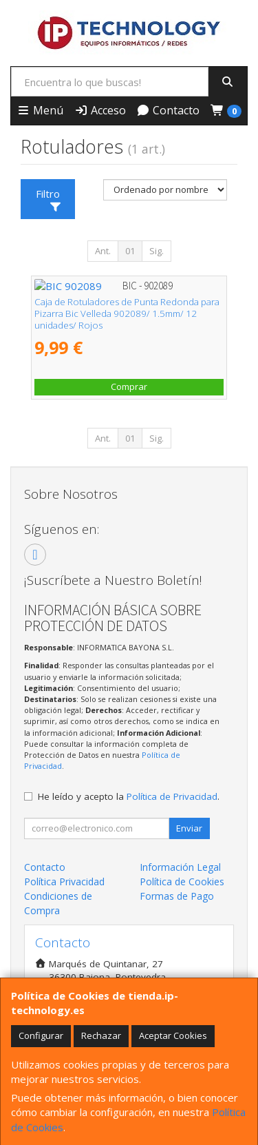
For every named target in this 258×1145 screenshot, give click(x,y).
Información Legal (180, 867)
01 (130, 251)
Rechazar (101, 1035)
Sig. (156, 251)
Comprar (129, 386)
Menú (40, 110)
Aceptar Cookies (173, 1035)
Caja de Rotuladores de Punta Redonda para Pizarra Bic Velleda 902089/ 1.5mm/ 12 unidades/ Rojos (126, 314)
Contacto (168, 110)
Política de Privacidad (172, 796)
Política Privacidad (64, 881)
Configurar (41, 1035)
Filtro (49, 199)
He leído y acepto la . (128, 796)
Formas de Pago (177, 895)
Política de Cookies (182, 881)
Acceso (100, 110)
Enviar (189, 828)
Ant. (103, 251)
